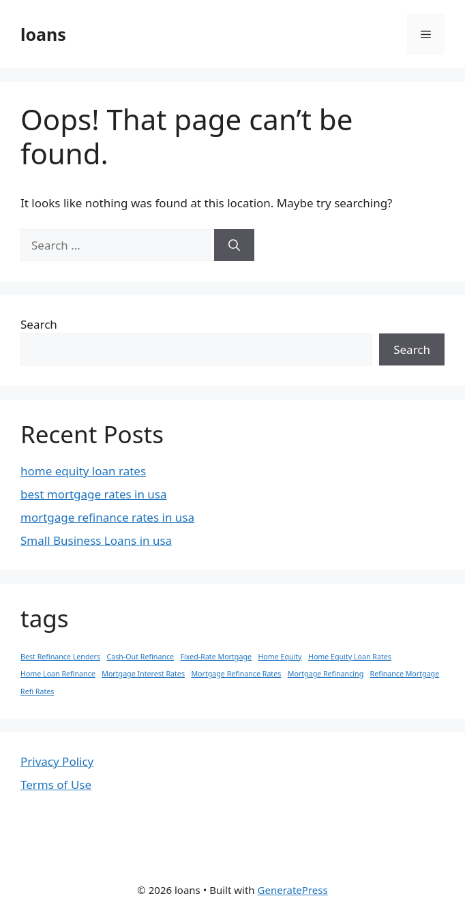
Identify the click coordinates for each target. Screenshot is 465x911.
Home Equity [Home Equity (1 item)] (279, 656)
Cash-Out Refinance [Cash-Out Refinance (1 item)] (140, 656)
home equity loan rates (83, 471)
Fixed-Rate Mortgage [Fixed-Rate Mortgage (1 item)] (216, 656)
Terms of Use (55, 784)
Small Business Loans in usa (96, 540)
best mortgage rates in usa (93, 494)
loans (43, 34)
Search (38, 324)
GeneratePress (293, 890)
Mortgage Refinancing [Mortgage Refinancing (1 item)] (325, 673)
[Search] (234, 245)
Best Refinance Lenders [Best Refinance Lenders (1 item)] (60, 656)
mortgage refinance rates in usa (107, 517)
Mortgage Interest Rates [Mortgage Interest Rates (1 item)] (143, 673)
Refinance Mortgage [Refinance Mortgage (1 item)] (405, 673)
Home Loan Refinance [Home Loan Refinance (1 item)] (57, 673)
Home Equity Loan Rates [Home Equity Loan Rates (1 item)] (349, 656)
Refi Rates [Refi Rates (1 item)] (37, 691)
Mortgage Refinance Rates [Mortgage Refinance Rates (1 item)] (236, 673)
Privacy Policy (56, 761)
